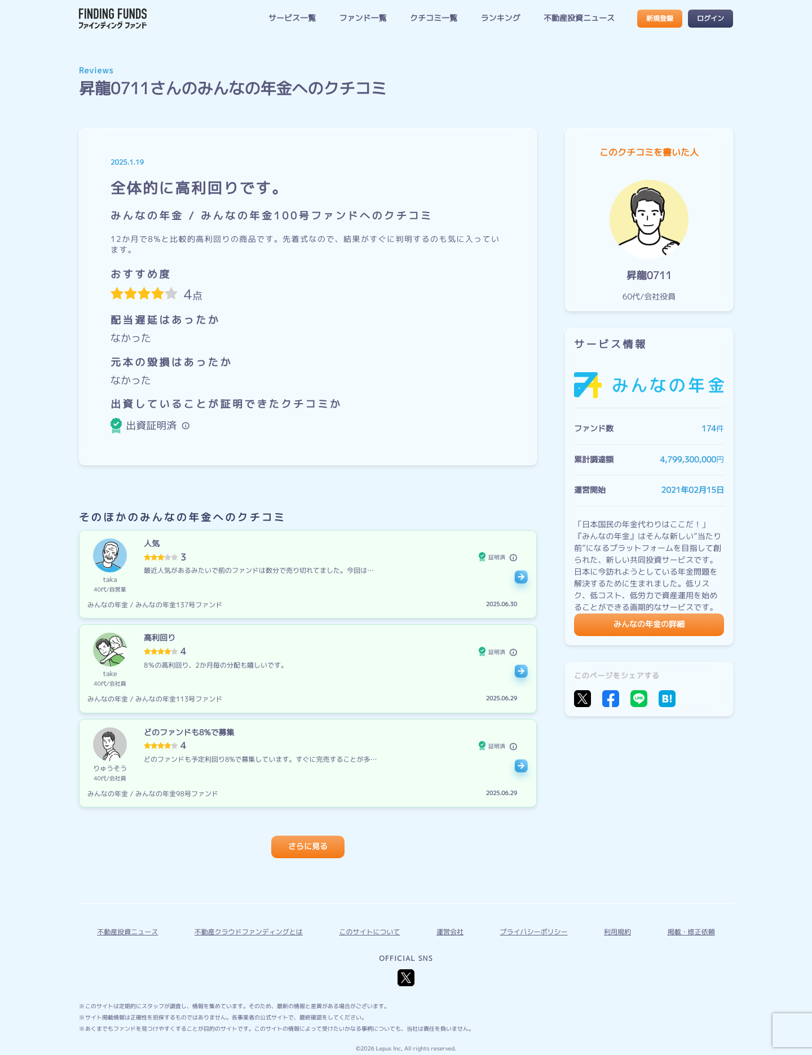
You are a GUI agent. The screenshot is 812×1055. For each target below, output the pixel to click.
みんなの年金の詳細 (649, 624)
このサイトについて (369, 932)
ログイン (710, 18)
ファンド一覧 (362, 18)
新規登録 (659, 18)
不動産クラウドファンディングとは (249, 932)
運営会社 (450, 932)
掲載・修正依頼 (691, 932)
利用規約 (617, 932)
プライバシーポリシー (534, 932)
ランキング (500, 18)
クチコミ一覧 (433, 18)
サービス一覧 (292, 18)
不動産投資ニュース (579, 18)
